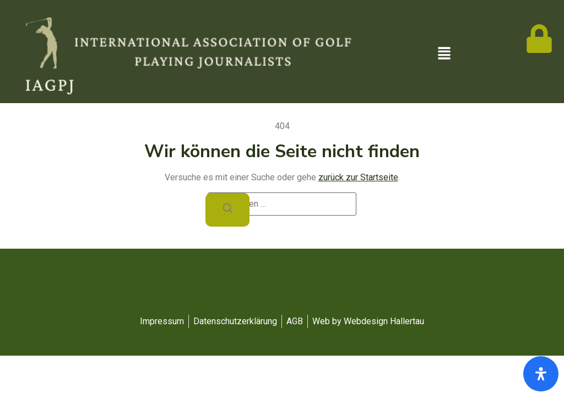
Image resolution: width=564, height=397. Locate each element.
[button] (444, 54)
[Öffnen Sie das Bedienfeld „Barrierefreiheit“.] (540, 373)
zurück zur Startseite (358, 177)
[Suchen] (227, 210)
